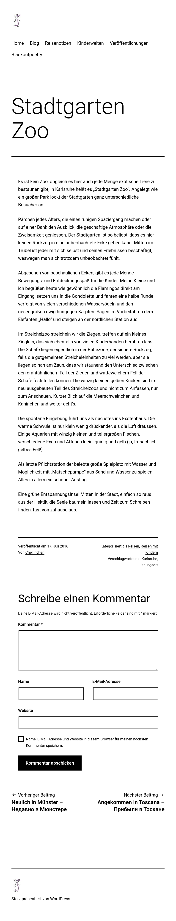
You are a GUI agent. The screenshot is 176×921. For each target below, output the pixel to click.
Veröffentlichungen (129, 43)
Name (23, 681)
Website (25, 710)
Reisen (133, 546)
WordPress (60, 898)
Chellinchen (34, 552)
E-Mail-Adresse (106, 681)
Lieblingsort (148, 565)
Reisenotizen (58, 43)
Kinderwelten (90, 43)
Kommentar (30, 624)
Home (17, 43)
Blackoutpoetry (26, 54)
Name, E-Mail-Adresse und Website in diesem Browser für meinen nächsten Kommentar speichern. (87, 742)
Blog (34, 43)
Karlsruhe (149, 559)
